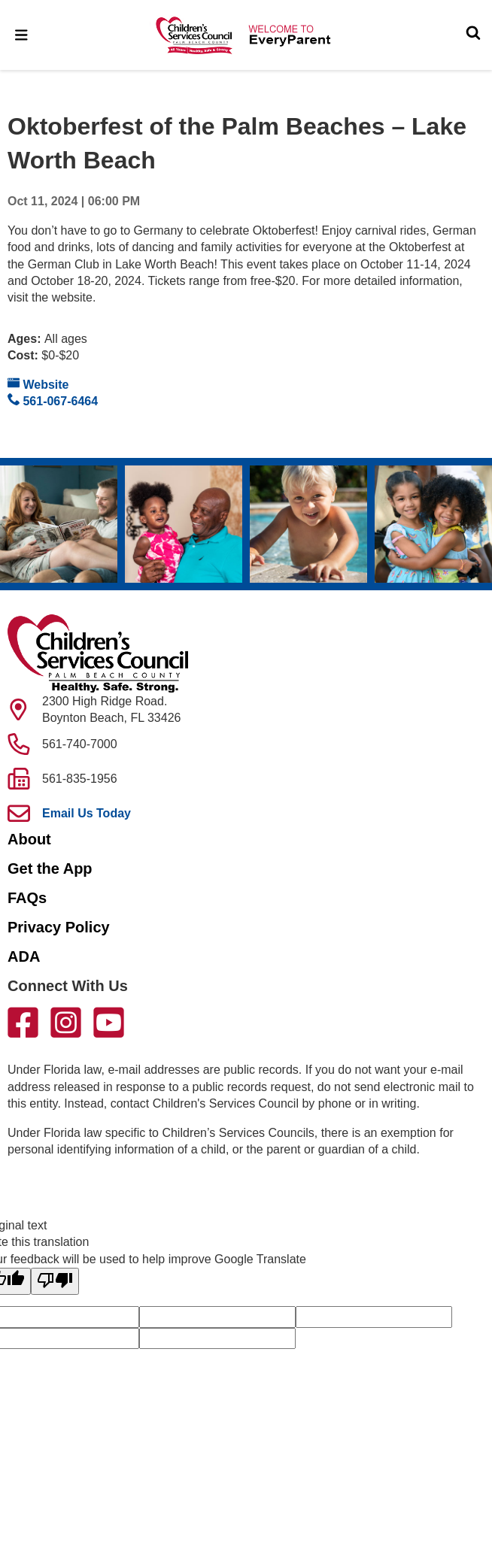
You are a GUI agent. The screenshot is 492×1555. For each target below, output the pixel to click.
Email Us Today (86, 813)
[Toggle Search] (473, 34)
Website (38, 384)
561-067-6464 (53, 400)
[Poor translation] (55, 1281)
